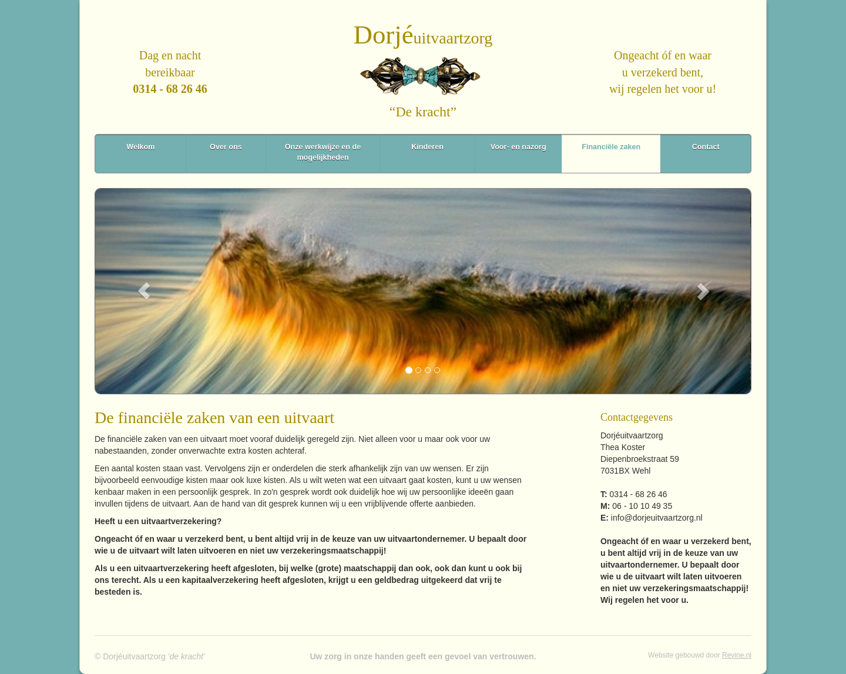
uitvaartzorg (423, 38)
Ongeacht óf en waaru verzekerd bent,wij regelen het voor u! (662, 72)
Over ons (226, 147)
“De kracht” (423, 111)
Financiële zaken (611, 147)
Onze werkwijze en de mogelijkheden (323, 152)
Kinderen (427, 147)
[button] (144, 291)
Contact (706, 147)
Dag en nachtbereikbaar (170, 72)
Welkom (140, 147)
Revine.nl (736, 655)
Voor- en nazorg (518, 147)
